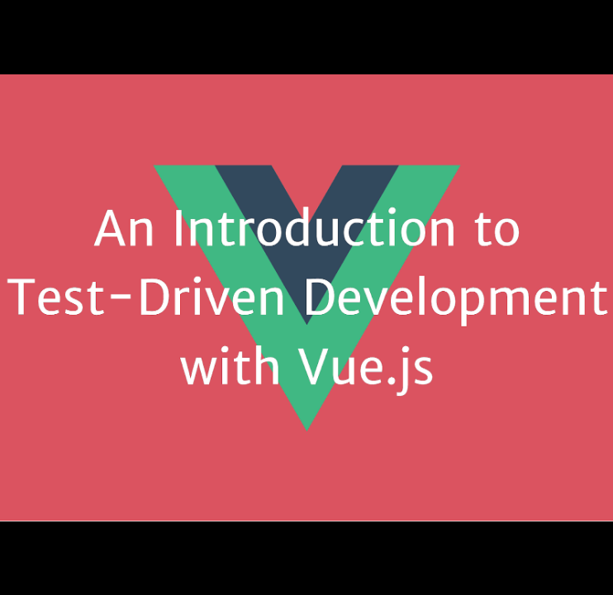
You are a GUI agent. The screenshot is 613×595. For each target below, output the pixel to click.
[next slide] (584, 559)
